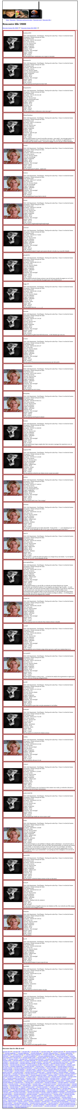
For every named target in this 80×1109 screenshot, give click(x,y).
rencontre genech (49, 1085)
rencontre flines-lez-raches (66, 1075)
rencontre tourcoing (58, 1051)
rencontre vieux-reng (8, 1098)
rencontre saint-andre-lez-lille (28, 1063)
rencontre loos (17, 1057)
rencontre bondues (48, 1064)
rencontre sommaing (38, 1104)
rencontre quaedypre (13, 1095)
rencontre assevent (44, 1088)
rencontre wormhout (8, 1076)
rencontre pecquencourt (45, 1073)
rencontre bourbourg (48, 1070)
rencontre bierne (64, 1089)
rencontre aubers (7, 1092)
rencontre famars (14, 1086)
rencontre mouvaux (55, 1060)
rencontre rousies (31, 1079)
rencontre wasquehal (63, 1057)
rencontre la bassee (52, 1072)
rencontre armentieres (15, 1056)
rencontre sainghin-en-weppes (38, 1075)
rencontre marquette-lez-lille (34, 1064)
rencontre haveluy (13, 1084)
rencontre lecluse (58, 1094)
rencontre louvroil (29, 1072)
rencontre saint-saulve (43, 1063)
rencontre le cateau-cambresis (34, 1070)
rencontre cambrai (47, 1054)
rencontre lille (6, 1051)
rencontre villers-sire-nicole (18, 1097)
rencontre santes (24, 1075)
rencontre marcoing (33, 1088)
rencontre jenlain (25, 1095)
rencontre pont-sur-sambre (63, 1085)
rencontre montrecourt (21, 1107)
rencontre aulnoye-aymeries (65, 1066)
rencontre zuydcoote (52, 1089)
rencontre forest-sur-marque (66, 1092)
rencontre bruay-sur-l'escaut (60, 1062)
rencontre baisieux (55, 1078)
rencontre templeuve (70, 1073)
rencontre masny (65, 1079)
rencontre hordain (7, 1094)
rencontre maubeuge (60, 1054)
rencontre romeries (53, 1103)
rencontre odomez (66, 1097)
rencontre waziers (31, 1069)
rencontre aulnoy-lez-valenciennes (57, 1069)
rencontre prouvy (64, 1086)
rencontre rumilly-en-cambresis (49, 1092)
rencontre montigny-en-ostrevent (15, 1078)
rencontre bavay (19, 1082)
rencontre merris (48, 1095)
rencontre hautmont (43, 1060)
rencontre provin (54, 1079)
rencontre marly (14, 1063)
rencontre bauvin (31, 1076)
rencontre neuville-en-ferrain (17, 1064)
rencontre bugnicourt (54, 1097)
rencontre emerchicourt (38, 1098)
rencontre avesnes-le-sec (45, 1094)
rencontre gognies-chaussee (53, 1098)
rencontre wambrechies (16, 1066)
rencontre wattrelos (18, 1054)
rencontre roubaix (45, 1051)
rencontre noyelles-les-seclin (22, 1098)
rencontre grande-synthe (29, 1057)
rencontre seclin (47, 1062)
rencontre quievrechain (31, 1073)
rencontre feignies (19, 1070)
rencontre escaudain (51, 1066)
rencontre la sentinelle (50, 1082)
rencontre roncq (14, 1062)
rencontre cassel (54, 1086)
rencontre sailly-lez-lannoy (38, 1089)
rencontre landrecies (8, 1082)
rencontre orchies (51, 1067)
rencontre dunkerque (71, 1051)
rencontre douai (7, 1054)
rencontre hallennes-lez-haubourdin (45, 1081)
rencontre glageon (56, 1088)
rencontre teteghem (61, 1070)
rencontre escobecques (50, 1106)
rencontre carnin (43, 1097)
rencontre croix (53, 1057)
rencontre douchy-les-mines (58, 1063)
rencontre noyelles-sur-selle (15, 1100)
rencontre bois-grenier (33, 1092)
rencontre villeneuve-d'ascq (50, 1053)
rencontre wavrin (42, 1069)
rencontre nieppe (8, 1070)
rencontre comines (25, 1062)
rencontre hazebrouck (62, 1056)
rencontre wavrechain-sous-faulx (11, 1104)
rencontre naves (71, 1100)
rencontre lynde (39, 1100)
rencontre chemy (49, 1100)
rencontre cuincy (40, 1072)
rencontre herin (60, 1081)
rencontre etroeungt (32, 1094)
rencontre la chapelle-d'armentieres (23, 1067)
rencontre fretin (39, 1082)
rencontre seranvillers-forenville (67, 1104)
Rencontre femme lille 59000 (29, 28)
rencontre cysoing (30, 1078)
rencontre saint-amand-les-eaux (53, 1059)
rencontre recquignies (42, 1086)
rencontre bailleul (17, 1060)
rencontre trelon (37, 1084)
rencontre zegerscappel (20, 1092)
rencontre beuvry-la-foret (49, 1084)
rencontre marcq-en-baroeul (33, 1054)
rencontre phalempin (8, 1079)
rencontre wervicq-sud (44, 1076)
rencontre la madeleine (30, 1056)
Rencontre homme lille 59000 (10, 28)
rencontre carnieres (36, 1095)
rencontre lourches (70, 1081)
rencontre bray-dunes (42, 1078)
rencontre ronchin (13, 1059)
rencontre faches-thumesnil (36, 1059)
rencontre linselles (62, 1067)
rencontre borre (46, 1101)
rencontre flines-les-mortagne (17, 1091)
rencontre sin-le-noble (69, 1059)
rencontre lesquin (18, 1072)
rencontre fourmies (36, 1062)
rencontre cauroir (22, 1101)
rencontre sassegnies (8, 1107)
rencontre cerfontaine (34, 1101)
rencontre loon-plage (18, 1073)
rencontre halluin (41, 1057)
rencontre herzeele (71, 1091)
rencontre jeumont (60, 1064)
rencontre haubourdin (30, 1060)
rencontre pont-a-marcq (64, 1084)
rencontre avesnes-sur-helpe (59, 1076)
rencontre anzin (66, 1060)
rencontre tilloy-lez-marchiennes (60, 1101)
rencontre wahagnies (38, 1085)
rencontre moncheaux (19, 1094)
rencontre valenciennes (66, 1053)
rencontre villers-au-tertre (9, 1101)
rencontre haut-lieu (26, 1104)
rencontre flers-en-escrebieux (10, 1075)
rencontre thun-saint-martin (21, 1103)
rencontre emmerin (63, 1082)
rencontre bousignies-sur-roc (67, 1103)
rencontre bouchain (17, 1081)
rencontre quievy (7, 1089)
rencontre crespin (66, 1078)
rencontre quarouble (25, 1084)
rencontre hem (23, 1059)
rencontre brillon (28, 1100)
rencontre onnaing (7, 1067)
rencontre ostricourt (20, 1076)
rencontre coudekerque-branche (46, 1056)
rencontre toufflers (29, 1081)
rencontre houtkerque (59, 1095)
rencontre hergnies (20, 1079)
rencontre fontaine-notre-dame (21, 1089)
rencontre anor (29, 1082)
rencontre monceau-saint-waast (38, 1103)
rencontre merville (29, 1066)
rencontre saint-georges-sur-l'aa (23, 1106)
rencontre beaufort (32, 1097)
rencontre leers (40, 1066)
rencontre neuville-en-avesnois (66, 1106)
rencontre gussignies (51, 1104)
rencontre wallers (52, 1075)
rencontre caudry (7, 1060)
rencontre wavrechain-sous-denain (36, 1091)
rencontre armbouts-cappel (27, 1086)
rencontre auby (73, 1069)
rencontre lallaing (63, 1072)
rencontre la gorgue (58, 1073)
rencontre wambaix (8, 1106)
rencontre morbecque (15, 1085)
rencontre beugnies (60, 1100)
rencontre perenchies (39, 1067)
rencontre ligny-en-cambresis (18, 1088)
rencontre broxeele (37, 1106)
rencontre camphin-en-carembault (56, 1091)
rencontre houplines (19, 1069)
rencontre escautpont (43, 1079)
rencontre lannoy (66, 1088)
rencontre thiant (27, 1085)
